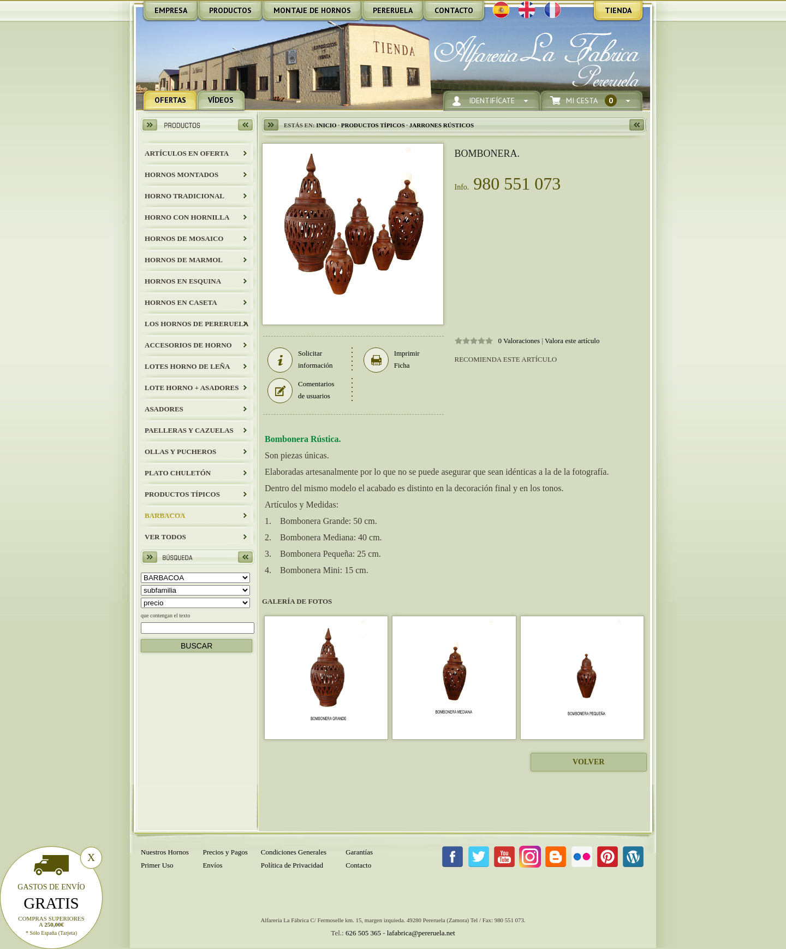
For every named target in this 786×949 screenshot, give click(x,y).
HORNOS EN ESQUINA (183, 281)
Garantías (359, 852)
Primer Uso (157, 865)
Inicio (326, 125)
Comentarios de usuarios (300, 390)
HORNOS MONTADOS (181, 174)
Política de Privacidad (292, 865)
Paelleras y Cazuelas (189, 430)
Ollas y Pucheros (180, 451)
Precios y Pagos (225, 852)
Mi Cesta (591, 101)
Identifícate (491, 101)
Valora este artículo (572, 341)
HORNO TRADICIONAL (184, 196)
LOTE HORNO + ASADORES (192, 388)
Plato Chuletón (178, 473)
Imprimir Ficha (392, 359)
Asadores (164, 409)
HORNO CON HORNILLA (187, 217)
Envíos (212, 865)
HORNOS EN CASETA (181, 302)
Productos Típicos (182, 494)
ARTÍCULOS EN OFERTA (187, 153)
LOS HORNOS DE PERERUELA (196, 324)
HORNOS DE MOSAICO (184, 238)
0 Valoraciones (519, 341)
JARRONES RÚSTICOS (441, 125)
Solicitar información (300, 359)
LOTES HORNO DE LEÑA (187, 366)
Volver (588, 762)
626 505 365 (363, 933)
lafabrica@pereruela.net (421, 933)
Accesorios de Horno (188, 345)
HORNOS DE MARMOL (184, 260)
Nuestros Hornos (165, 852)
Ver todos (165, 537)
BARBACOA (165, 515)
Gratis (51, 903)
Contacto (358, 865)
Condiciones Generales (293, 852)
